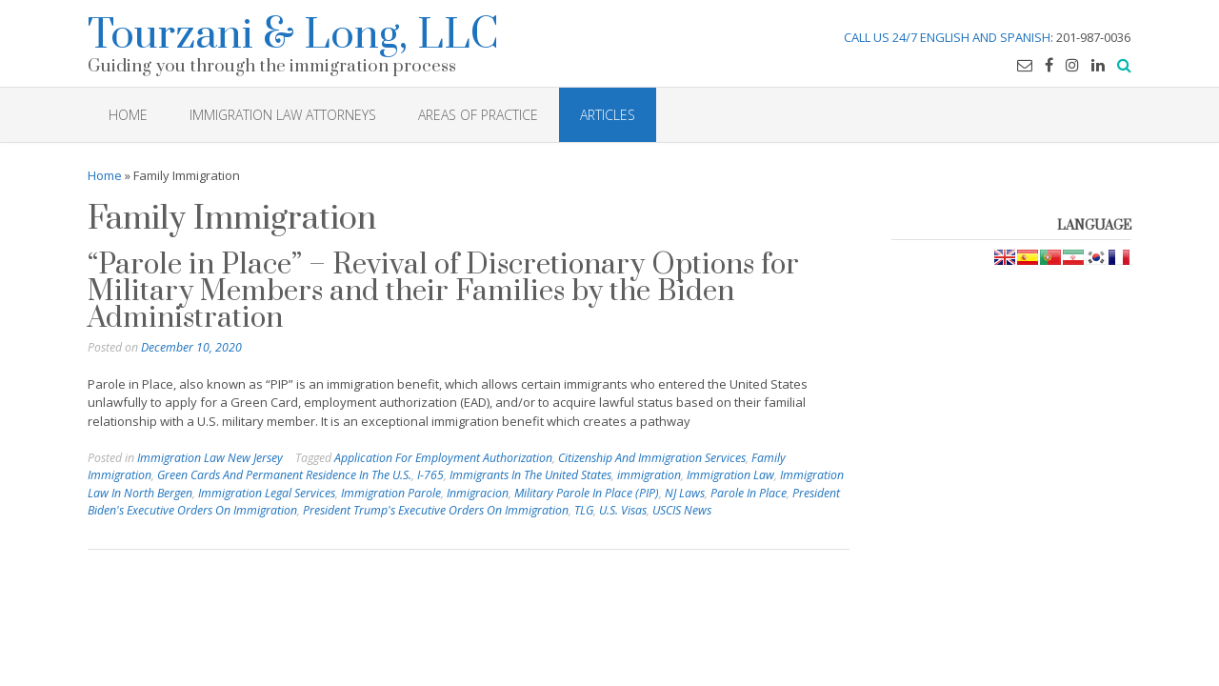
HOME (128, 115)
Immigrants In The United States (530, 475)
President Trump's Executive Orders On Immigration (436, 510)
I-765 (430, 475)
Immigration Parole (391, 493)
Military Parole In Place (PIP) (586, 493)
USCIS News (681, 510)
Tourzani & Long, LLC (293, 32)
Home (105, 175)
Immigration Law (730, 475)
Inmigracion (478, 493)
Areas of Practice (478, 115)
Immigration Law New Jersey (210, 458)
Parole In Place (748, 493)
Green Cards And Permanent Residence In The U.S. (284, 475)
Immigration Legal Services (266, 493)
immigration (649, 475)
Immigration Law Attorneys (283, 115)
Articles (607, 115)
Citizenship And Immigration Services (652, 458)
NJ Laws (685, 493)
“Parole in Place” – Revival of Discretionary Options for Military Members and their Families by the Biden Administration (443, 291)
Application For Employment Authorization (443, 458)
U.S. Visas (623, 510)
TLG (583, 510)
